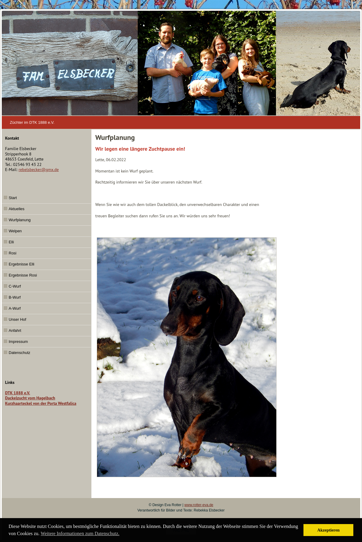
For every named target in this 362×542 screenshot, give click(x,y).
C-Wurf (15, 286)
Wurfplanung (19, 220)
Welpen (15, 231)
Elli (11, 242)
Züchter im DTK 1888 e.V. (32, 122)
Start (13, 198)
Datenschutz (19, 352)
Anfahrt (15, 330)
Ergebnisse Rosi (23, 275)
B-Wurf (15, 297)
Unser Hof (17, 319)
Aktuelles (16, 209)
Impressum (18, 341)
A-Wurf (15, 308)
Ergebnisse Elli (21, 264)
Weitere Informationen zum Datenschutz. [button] (80, 533)
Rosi (12, 253)
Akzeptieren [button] (328, 530)
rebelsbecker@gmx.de (39, 169)
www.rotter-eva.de (198, 505)
